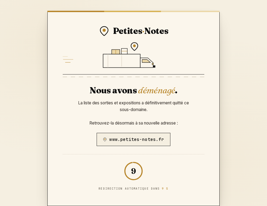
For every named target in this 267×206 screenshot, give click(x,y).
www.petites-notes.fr (133, 139)
